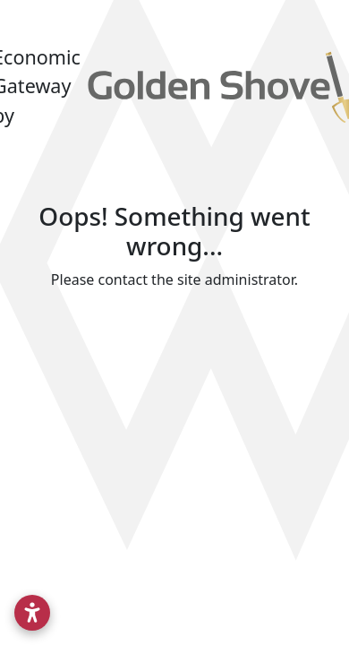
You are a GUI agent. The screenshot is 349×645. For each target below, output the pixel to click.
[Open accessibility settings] (32, 613)
